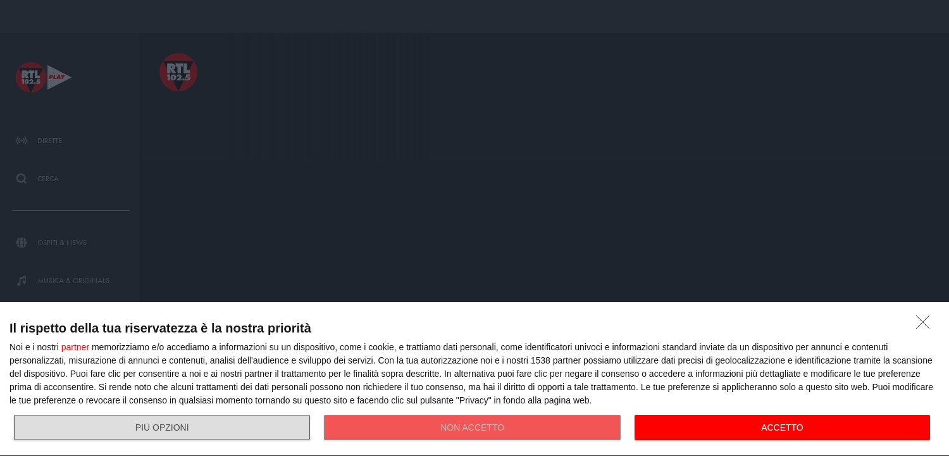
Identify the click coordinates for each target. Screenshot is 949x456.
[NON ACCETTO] (926, 325)
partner (75, 347)
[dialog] (474, 379)
